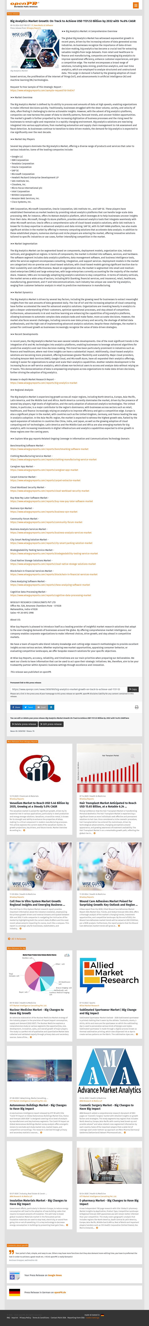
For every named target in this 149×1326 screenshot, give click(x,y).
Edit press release (51, 724)
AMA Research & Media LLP (91, 1101)
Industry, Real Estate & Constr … (33, 1194)
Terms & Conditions (41, 1318)
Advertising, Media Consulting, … (34, 1098)
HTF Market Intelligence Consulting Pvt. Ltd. (28, 1006)
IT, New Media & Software (42, 25)
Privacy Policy (25, 1318)
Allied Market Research (89, 1006)
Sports (92, 1003)
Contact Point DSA (58, 1318)
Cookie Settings (92, 1318)
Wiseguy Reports (34, 28)
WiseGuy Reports (17, 799)
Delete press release (24, 724)
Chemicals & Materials (29, 796)
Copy (133, 689)
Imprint (14, 1318)
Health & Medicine (98, 796)
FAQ (8, 1318)
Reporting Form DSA (76, 1318)
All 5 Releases (16, 938)
